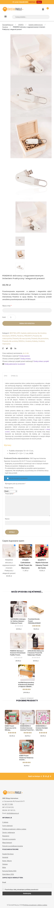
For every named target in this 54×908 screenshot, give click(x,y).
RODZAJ (21, 341)
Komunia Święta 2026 (9, 871)
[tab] (5, 376)
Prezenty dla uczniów (10, 341)
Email (4, 882)
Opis (5, 376)
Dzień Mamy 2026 (8, 874)
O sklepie (5, 822)
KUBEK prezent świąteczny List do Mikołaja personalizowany (10, 728)
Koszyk (46, 7)
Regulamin (5, 836)
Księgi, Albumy (7, 861)
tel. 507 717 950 (7, 804)
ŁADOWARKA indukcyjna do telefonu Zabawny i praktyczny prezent (18, 621)
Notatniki (5, 857)
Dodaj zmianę (26, 359)
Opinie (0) (14, 376)
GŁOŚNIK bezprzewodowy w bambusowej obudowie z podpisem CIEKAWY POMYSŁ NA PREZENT (26, 685)
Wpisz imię (6, 306)
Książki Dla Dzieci (8, 854)
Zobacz (39, 2)
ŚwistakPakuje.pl (7, 25)
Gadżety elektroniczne (36, 25)
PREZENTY (28, 336)
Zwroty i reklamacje (8, 832)
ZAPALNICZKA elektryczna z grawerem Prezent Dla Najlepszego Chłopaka (36, 653)
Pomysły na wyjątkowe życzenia (12, 846)
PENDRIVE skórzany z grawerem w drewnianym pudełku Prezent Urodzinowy (17, 653)
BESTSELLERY (15, 333)
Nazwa (7, 519)
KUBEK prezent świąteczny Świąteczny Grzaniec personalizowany (26, 758)
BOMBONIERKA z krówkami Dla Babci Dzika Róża (42, 728)
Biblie (4, 867)
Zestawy (5, 864)
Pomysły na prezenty (9, 839)
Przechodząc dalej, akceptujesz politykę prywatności (20, 889)
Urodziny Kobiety (31, 341)
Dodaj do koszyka (27, 323)
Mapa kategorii (7, 842)
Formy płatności (7, 826)
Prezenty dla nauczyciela (21, 338)
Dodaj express (24, 356)
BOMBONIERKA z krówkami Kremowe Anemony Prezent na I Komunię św (27, 728)
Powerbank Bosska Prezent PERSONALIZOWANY (34, 621)
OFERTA (20, 25)
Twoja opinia (9, 493)
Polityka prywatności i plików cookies (14, 829)
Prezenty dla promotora (39, 338)
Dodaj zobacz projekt (41, 361)
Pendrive (5, 27)
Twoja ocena (8, 488)
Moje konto (43, 9)
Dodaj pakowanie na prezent (14, 364)
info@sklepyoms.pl (13, 813)
